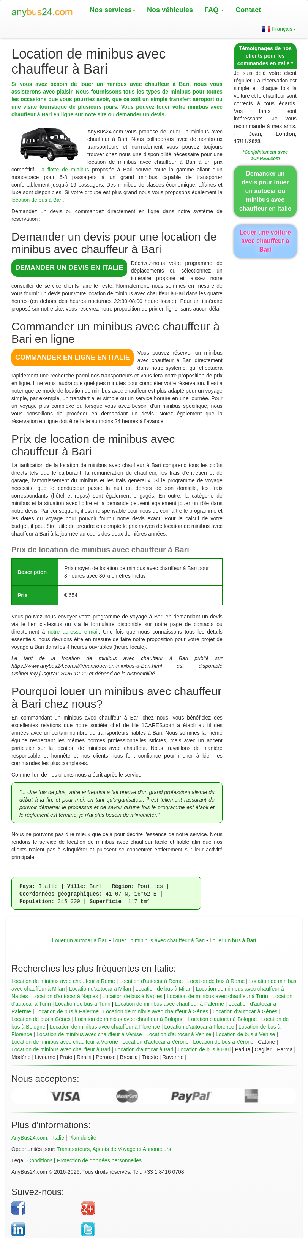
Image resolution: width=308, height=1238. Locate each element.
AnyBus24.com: (30, 1138)
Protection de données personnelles (99, 1160)
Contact (248, 10)
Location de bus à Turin (83, 1004)
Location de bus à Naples (133, 996)
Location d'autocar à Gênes (245, 1011)
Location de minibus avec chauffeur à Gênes (155, 1011)
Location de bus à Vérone (223, 1042)
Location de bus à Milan (163, 989)
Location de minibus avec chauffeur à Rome (63, 981)
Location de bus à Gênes (41, 1019)
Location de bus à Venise (245, 1034)
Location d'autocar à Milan (100, 989)
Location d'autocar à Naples (65, 996)
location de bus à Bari (37, 200)
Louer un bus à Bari (233, 940)
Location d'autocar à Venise (179, 1034)
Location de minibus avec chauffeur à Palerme (169, 1004)
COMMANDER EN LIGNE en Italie (72, 357)
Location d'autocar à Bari (144, 1049)
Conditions (39, 1160)
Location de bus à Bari (204, 1049)
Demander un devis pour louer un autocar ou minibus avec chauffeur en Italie (265, 190)
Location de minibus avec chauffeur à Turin (217, 996)
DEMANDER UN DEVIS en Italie (69, 267)
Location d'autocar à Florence (199, 1027)
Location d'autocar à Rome (151, 981)
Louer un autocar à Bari (79, 940)
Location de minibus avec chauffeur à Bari (60, 1049)
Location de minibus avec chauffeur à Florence (105, 1027)
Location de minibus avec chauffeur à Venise (89, 1034)
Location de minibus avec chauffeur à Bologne (129, 1019)
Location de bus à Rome (216, 981)
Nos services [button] (113, 10)
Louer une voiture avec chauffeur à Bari (265, 241)
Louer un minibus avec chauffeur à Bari (158, 940)
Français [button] (279, 29)
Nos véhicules (170, 10)
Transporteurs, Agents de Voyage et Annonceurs (114, 1149)
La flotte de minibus (64, 169)
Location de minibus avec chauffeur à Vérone (64, 1042)
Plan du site (82, 1138)
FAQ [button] (214, 10)
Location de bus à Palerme (67, 1011)
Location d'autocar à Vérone (155, 1042)
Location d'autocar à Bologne (222, 1019)
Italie (58, 1138)
